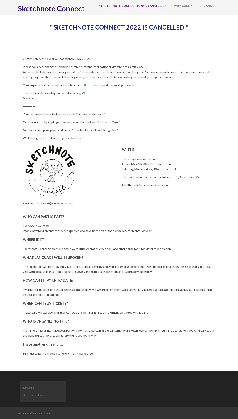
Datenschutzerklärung (34, 395)
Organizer (207, 5)
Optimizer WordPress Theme (35, 412)
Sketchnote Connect (51, 8)
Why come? (183, 5)
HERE (87, 85)
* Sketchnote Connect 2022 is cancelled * (133, 5)
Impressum (27, 387)
